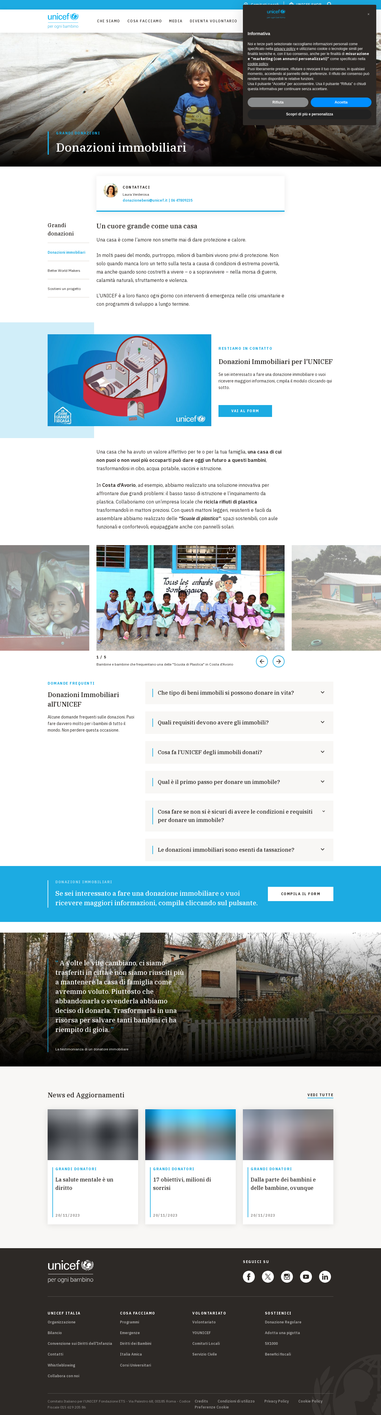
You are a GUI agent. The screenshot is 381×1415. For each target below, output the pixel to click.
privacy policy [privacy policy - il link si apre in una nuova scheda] (285, 49)
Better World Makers (64, 270)
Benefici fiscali (278, 1354)
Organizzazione (62, 1322)
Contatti (55, 1354)
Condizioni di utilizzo (236, 1401)
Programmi (129, 1322)
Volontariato (204, 1322)
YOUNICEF (201, 1333)
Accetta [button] (341, 102)
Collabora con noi (63, 1376)
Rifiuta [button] (277, 102)
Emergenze (130, 1333)
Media (176, 21)
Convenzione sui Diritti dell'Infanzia (80, 1343)
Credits (201, 1401)
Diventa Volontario (214, 21)
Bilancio (55, 1333)
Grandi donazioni (78, 133)
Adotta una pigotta (282, 1333)
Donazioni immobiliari (66, 252)
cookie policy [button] (258, 64)
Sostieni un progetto (64, 288)
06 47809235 (182, 200)
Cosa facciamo (144, 21)
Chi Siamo (108, 21)
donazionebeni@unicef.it (145, 200)
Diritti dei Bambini (135, 1343)
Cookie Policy (310, 1401)
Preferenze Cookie (212, 1407)
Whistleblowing (61, 1365)
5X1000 (271, 1343)
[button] (368, 14)
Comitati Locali (206, 1343)
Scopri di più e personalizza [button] (309, 114)
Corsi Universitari (135, 1365)
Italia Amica (131, 1354)
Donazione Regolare (283, 1322)
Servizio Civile (204, 1354)
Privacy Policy (276, 1401)
